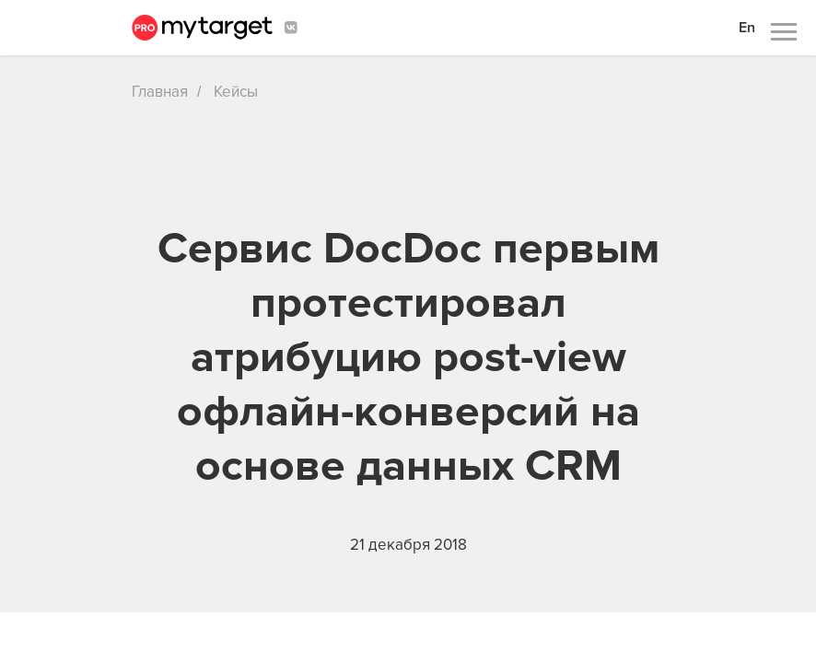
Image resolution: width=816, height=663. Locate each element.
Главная (160, 91)
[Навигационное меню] (784, 32)
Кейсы (236, 91)
